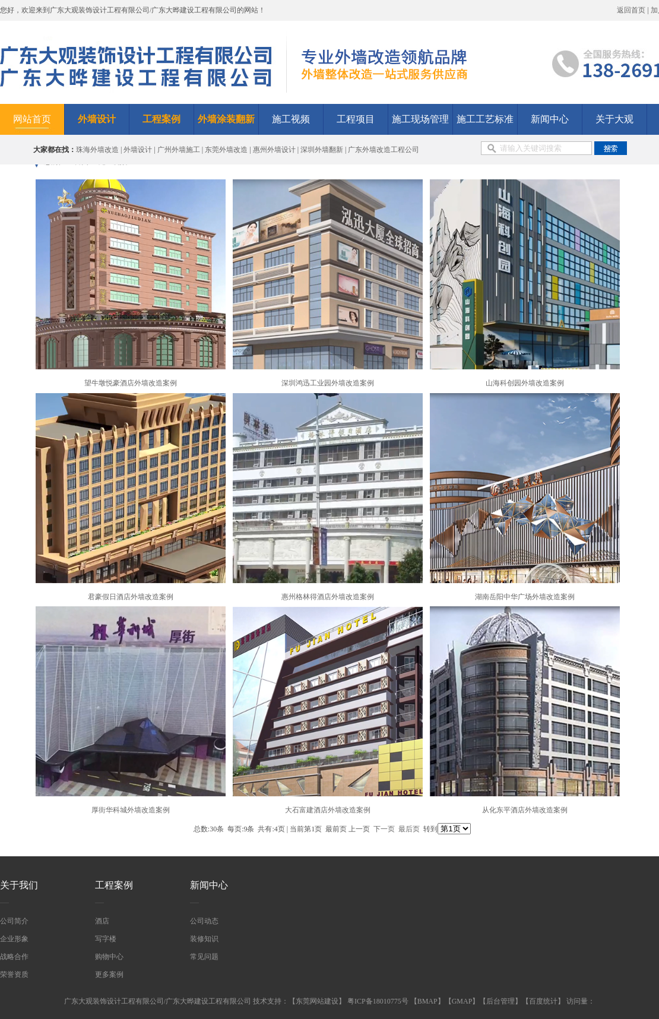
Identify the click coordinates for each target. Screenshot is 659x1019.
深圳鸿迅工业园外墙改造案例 (327, 383)
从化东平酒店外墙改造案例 (525, 810)
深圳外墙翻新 (321, 149)
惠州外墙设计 (274, 149)
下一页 (384, 829)
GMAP (462, 1001)
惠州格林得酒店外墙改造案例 (327, 597)
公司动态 (204, 921)
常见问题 (204, 956)
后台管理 (500, 1001)
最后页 (409, 829)
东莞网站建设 (317, 1001)
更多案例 (109, 974)
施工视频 (291, 119)
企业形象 (14, 939)
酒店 (102, 921)
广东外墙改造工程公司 (383, 149)
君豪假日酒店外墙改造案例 (130, 597)
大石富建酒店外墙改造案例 (327, 810)
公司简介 (14, 921)
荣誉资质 (14, 974)
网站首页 (32, 119)
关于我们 (19, 885)
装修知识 (204, 939)
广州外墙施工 (178, 149)
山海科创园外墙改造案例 (525, 383)
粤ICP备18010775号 (378, 1001)
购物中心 (109, 956)
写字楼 (105, 939)
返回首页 (631, 10)
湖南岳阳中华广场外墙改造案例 (525, 597)
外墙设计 (137, 149)
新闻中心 (550, 119)
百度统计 (543, 1001)
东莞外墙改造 (226, 149)
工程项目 (356, 119)
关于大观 (614, 119)
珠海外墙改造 (97, 149)
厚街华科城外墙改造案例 (130, 810)
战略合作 (14, 956)
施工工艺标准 (485, 119)
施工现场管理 (420, 119)
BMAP (427, 1001)
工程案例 (114, 885)
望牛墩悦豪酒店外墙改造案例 (130, 383)
